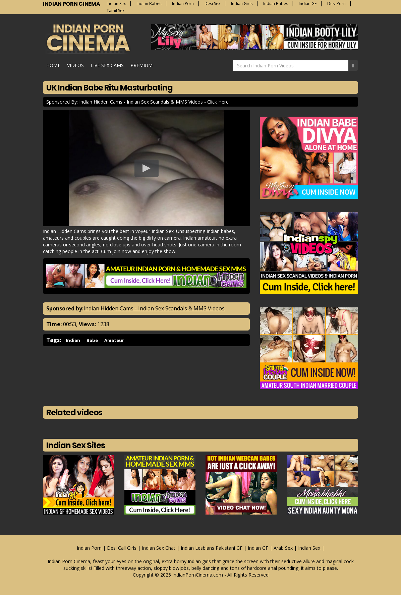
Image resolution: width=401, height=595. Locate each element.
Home (53, 65)
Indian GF (308, 3)
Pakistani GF (229, 548)
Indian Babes (148, 3)
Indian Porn (183, 3)
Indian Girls (241, 3)
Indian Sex (116, 3)
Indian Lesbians (197, 548)
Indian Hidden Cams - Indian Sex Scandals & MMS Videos (154, 308)
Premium (141, 65)
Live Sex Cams (107, 65)
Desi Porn (336, 3)
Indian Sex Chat (158, 548)
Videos (75, 65)
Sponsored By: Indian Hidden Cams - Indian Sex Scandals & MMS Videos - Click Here (137, 102)
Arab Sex (283, 548)
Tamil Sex (115, 10)
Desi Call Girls (121, 548)
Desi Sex (212, 3)
